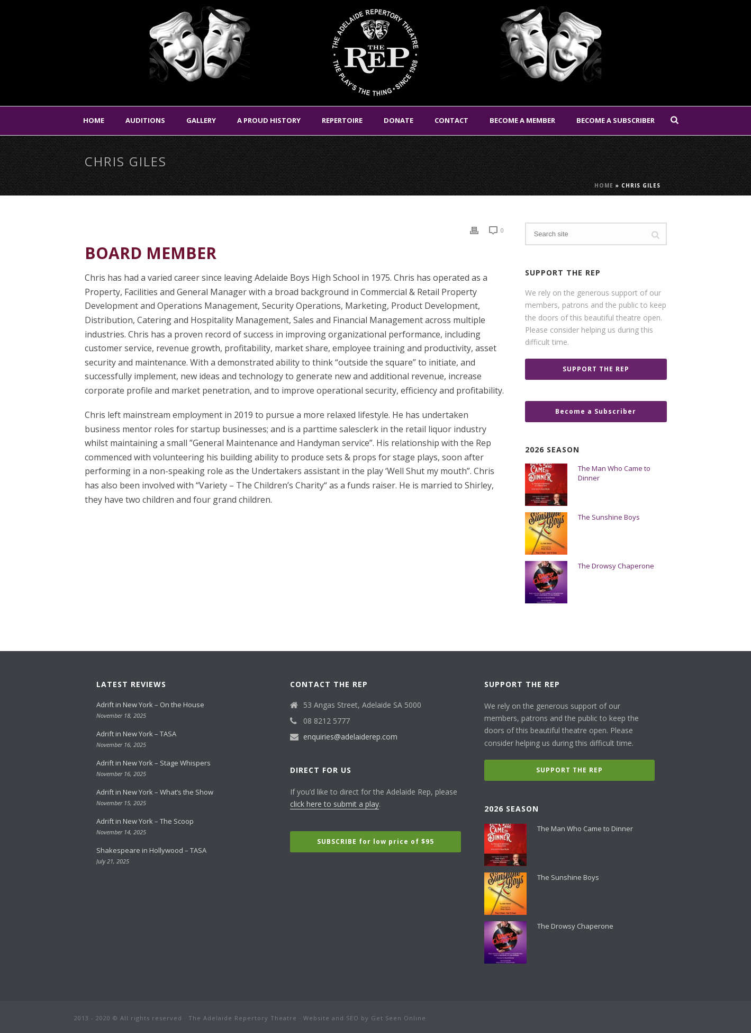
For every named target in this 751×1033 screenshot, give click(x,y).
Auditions (145, 120)
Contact (451, 120)
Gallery (201, 120)
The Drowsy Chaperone (616, 566)
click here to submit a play (334, 804)
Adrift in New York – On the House (150, 704)
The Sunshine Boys (609, 517)
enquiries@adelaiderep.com (350, 737)
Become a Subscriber (615, 120)
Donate (398, 120)
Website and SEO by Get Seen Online (364, 1018)
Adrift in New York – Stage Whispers (153, 763)
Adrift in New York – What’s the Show (154, 792)
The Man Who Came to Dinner (614, 473)
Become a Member (522, 120)
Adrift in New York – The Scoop (145, 821)
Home (93, 120)
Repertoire (342, 120)
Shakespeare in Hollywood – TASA (151, 850)
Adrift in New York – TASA (136, 733)
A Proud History (269, 120)
